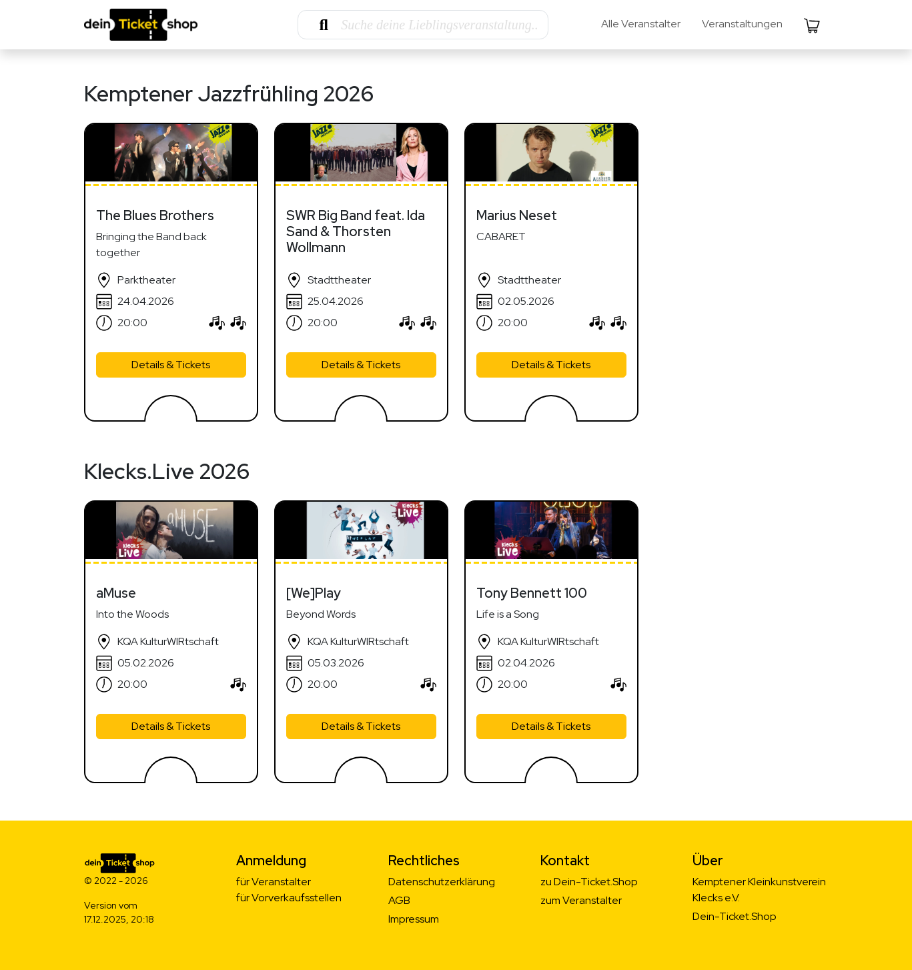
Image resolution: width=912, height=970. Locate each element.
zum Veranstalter (581, 900)
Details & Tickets (170, 365)
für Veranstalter (273, 882)
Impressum (413, 919)
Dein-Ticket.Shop (735, 916)
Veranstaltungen (742, 24)
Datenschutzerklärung (441, 882)
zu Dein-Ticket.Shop (589, 882)
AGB (399, 900)
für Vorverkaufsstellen (289, 898)
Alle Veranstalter (640, 24)
